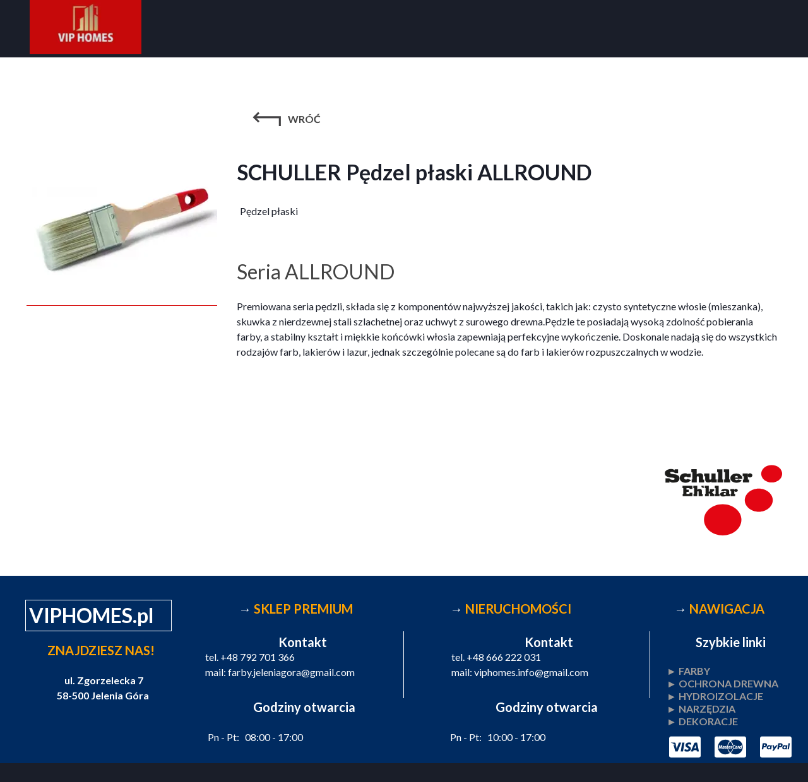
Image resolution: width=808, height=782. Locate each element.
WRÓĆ (304, 119)
